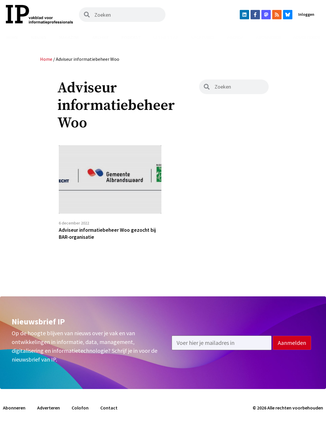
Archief (100, 37)
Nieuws (38, 37)
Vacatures (203, 37)
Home (12, 37)
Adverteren (306, 37)
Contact (109, 409)
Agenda (235, 37)
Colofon (80, 409)
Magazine (69, 37)
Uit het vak (165, 37)
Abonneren (268, 37)
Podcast (131, 37)
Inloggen (306, 14)
